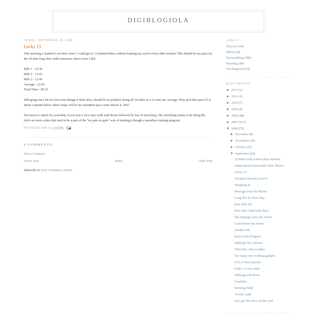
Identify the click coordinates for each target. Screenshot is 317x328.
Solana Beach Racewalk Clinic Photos (259, 165)
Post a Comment (34, 153)
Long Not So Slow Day (249, 198)
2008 (234, 115)
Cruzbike (240, 281)
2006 (234, 128)
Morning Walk (243, 288)
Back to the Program (247, 236)
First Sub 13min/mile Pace (251, 210)
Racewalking (234, 57)
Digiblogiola (158, 20)
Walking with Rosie (247, 275)
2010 (234, 102)
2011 (234, 96)
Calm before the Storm (249, 223)
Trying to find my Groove (251, 178)
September (242, 153)
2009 (234, 109)
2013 (234, 90)
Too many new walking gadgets (254, 255)
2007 (234, 122)
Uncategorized (235, 69)
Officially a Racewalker (249, 249)
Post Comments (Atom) (57, 170)
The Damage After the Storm (253, 217)
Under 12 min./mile (247, 268)
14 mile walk (242, 294)
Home (119, 161)
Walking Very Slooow (248, 243)
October (240, 147)
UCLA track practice (247, 262)
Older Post (205, 161)
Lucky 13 (32, 46)
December (242, 134)
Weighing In (242, 185)
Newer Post (31, 161)
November (242, 140)
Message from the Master (250, 191)
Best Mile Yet (243, 204)
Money (231, 52)
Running (232, 63)
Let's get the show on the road (253, 301)
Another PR (242, 230)
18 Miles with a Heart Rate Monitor (257, 159)
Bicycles (232, 46)
